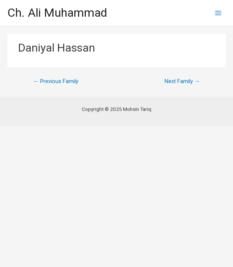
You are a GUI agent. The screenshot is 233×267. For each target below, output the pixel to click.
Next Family (182, 81)
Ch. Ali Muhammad (57, 13)
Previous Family (55, 81)
